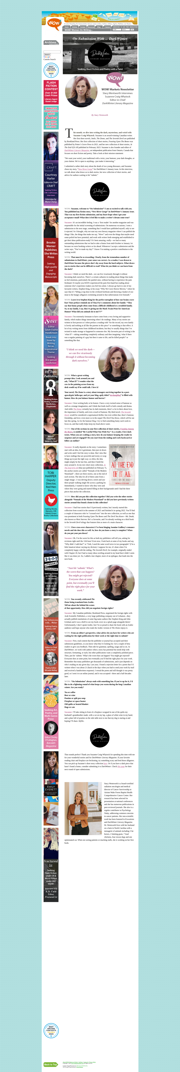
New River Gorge (85, 169)
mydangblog (115, 395)
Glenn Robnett (79, 1067)
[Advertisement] (90, 5)
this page (121, 766)
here (105, 763)
